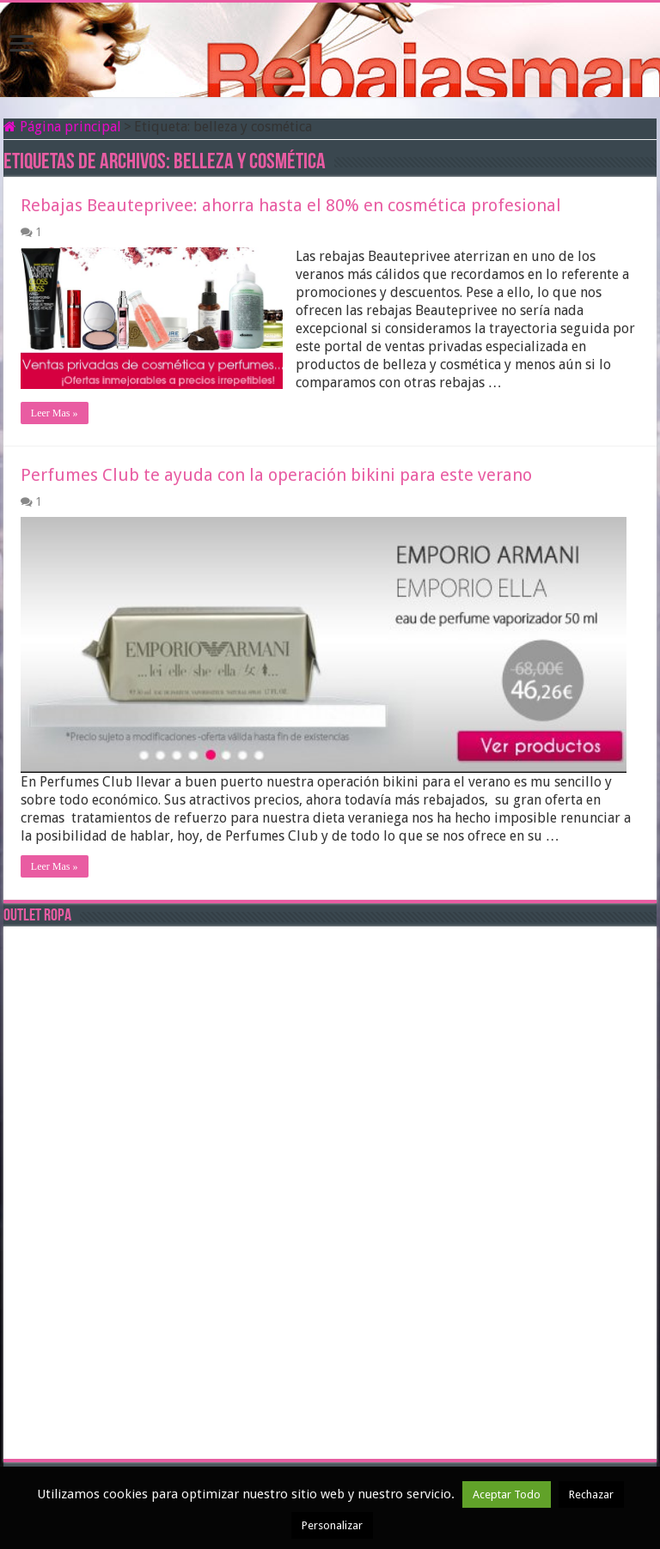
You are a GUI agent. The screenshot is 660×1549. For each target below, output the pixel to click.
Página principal (62, 126)
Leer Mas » (54, 413)
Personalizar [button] (332, 1525)
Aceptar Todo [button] (507, 1494)
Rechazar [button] (591, 1494)
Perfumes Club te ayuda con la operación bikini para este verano (276, 475)
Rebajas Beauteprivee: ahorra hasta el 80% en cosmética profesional (291, 205)
